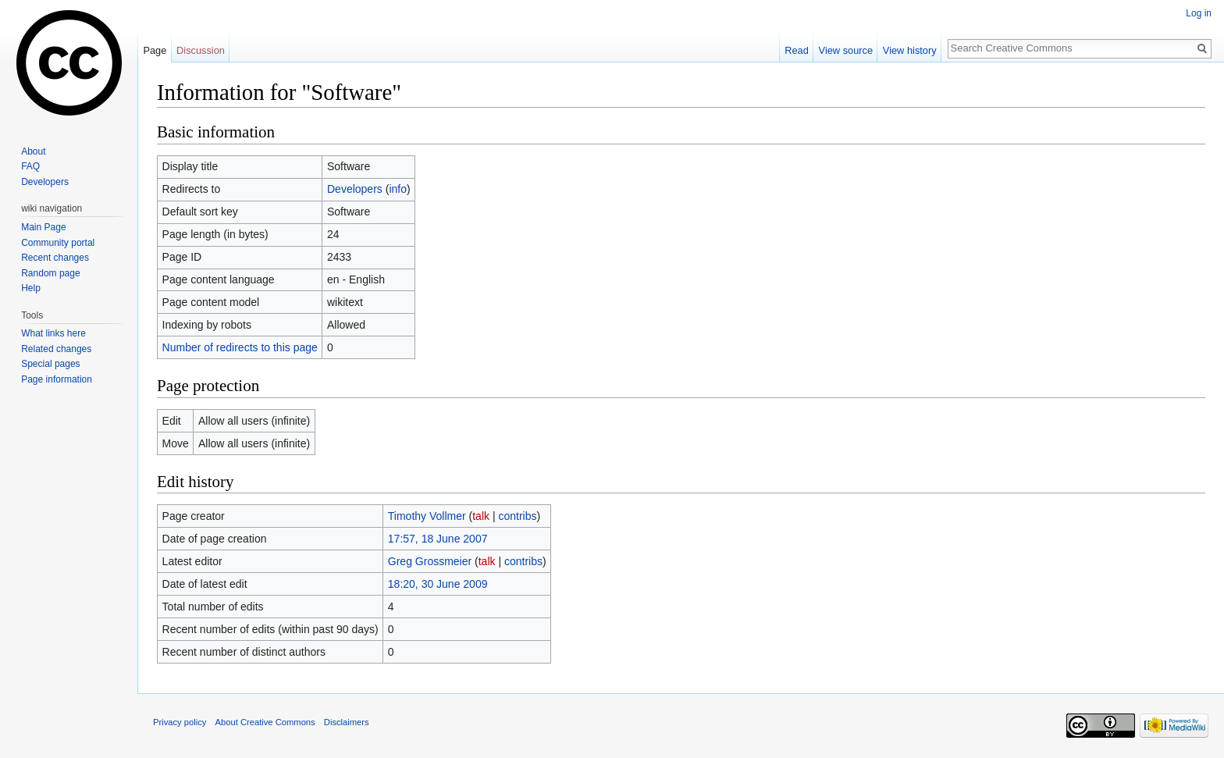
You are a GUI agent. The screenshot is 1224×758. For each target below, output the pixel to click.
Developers (354, 189)
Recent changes (55, 257)
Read (797, 50)
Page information (56, 379)
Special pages (50, 363)
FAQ (30, 166)
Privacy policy (179, 722)
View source (846, 50)
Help (31, 288)
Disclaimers (346, 722)
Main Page (43, 227)
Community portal (57, 242)
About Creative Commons (265, 722)
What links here (53, 333)
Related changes (56, 348)
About (33, 151)
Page (154, 50)
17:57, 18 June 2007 (438, 538)
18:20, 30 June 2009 (438, 584)
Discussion (200, 50)
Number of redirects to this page (240, 347)
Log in (1199, 13)
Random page (50, 273)
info (398, 189)
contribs (517, 516)
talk (480, 516)
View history (910, 50)
